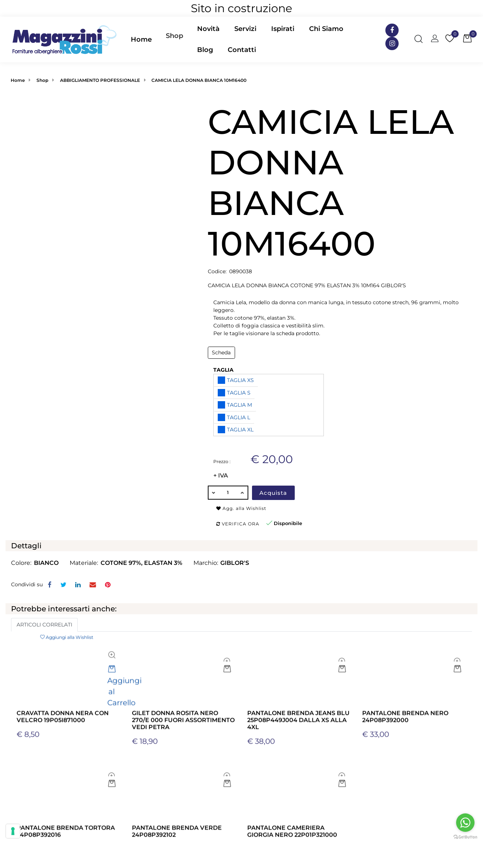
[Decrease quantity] (213, 493)
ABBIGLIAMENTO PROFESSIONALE (100, 80)
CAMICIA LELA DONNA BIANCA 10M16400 (198, 80)
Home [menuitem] (141, 39)
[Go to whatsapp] (465, 822)
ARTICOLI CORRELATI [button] (44, 624)
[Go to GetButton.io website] (465, 836)
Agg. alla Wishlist (241, 508)
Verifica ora (237, 524)
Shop (174, 36)
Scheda (221, 352)
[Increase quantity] (242, 493)
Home (18, 80)
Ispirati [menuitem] (282, 29)
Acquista (273, 492)
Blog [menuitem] (205, 50)
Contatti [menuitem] (242, 50)
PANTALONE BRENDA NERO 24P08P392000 (405, 772)
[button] (104, 156)
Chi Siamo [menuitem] (326, 29)
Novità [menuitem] (208, 29)
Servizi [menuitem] (245, 29)
